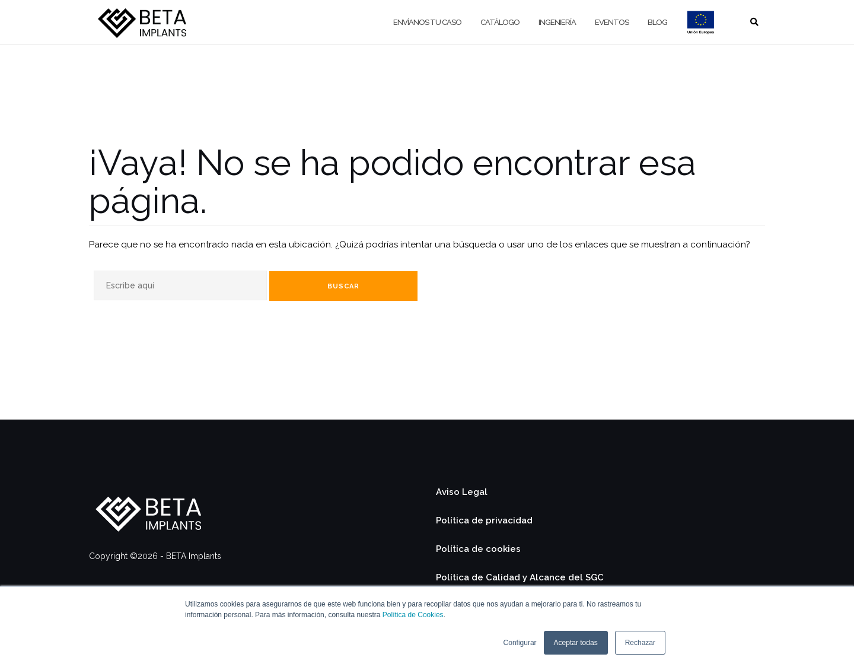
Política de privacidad (484, 520)
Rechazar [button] (640, 643)
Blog (657, 22)
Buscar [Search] (343, 286)
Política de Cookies (413, 615)
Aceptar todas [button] (576, 643)
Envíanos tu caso (427, 22)
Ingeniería (557, 22)
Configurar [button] (520, 643)
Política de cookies (478, 549)
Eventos (612, 22)
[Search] (180, 285)
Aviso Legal (461, 492)
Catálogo (500, 22)
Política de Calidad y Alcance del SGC (520, 577)
